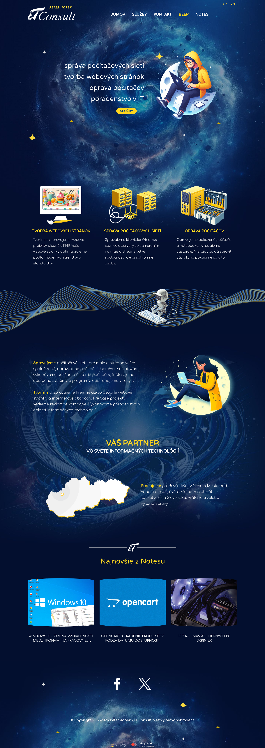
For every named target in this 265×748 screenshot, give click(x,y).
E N (232, 3)
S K (225, 3)
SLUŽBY (126, 111)
